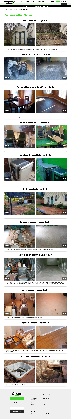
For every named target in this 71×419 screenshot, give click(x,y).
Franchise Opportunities (17, 411)
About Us (32, 404)
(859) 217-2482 (16, 403)
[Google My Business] (48, 413)
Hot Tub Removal (34, 398)
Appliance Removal (46, 394)
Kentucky (11, 9)
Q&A (44, 404)
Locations (6, 9)
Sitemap (32, 408)
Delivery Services (46, 398)
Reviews (32, 413)
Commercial (33, 399)
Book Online (17, 398)
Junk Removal (33, 394)
